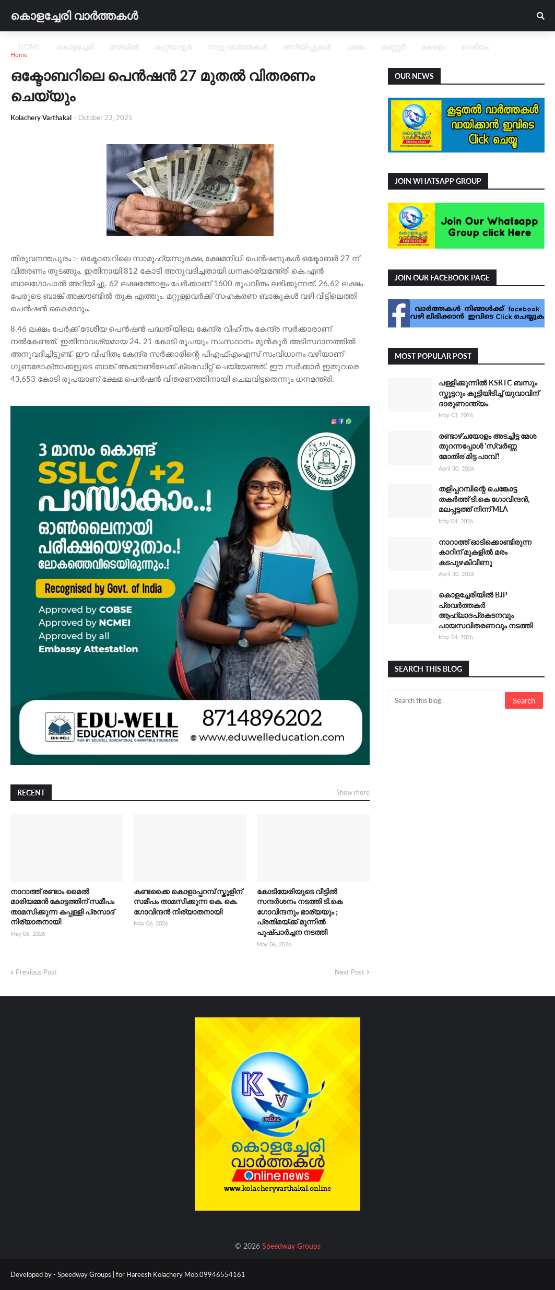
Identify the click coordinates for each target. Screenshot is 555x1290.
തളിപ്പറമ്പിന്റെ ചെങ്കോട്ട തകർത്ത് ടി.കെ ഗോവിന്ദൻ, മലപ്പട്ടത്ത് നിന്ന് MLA (484, 498)
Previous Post (36, 972)
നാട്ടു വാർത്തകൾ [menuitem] (237, 46)
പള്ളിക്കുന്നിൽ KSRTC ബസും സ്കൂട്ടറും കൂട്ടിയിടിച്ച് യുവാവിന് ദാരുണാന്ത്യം (489, 392)
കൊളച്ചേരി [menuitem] (75, 46)
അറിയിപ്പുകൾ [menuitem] (306, 46)
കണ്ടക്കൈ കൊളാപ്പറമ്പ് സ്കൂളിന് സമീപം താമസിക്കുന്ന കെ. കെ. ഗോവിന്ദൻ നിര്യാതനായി (188, 901)
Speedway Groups (291, 1245)
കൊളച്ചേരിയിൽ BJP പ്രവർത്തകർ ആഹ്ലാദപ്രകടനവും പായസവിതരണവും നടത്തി (486, 610)
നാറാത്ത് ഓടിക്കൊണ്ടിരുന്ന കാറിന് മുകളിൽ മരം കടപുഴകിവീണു (485, 552)
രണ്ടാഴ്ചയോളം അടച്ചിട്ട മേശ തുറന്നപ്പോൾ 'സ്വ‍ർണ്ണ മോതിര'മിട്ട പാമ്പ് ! (487, 446)
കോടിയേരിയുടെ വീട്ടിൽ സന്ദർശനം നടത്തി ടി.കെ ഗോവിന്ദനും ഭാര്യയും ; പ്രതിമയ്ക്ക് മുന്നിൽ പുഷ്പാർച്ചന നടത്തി (300, 911)
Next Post (349, 972)
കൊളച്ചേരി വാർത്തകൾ (74, 15)
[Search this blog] (447, 700)
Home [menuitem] (29, 46)
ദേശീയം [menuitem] (475, 46)
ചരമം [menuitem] (355, 46)
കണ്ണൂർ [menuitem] (393, 46)
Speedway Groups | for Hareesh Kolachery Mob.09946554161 (150, 1274)
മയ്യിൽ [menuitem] (124, 46)
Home (18, 54)
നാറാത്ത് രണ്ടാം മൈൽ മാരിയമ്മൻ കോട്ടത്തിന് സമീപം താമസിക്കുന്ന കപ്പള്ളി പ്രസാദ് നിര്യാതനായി (62, 907)
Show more (353, 792)
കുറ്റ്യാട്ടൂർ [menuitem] (173, 46)
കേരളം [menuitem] (433, 46)
